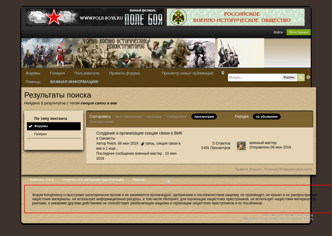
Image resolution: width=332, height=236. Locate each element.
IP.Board (307, 215)
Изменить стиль (42, 179)
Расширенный (308, 77)
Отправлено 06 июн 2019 (270, 147)
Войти (278, 32)
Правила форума (124, 73)
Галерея (57, 73)
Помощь (33, 82)
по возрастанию (101, 121)
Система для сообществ (281, 215)
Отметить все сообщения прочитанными (93, 179)
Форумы (33, 73)
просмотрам (204, 116)
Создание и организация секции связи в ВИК (139, 133)
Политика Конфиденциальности (288, 169)
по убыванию (267, 116)
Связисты (107, 138)
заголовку (154, 116)
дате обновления (128, 116)
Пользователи (87, 73)
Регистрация (298, 32)
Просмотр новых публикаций (187, 73)
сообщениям (176, 116)
